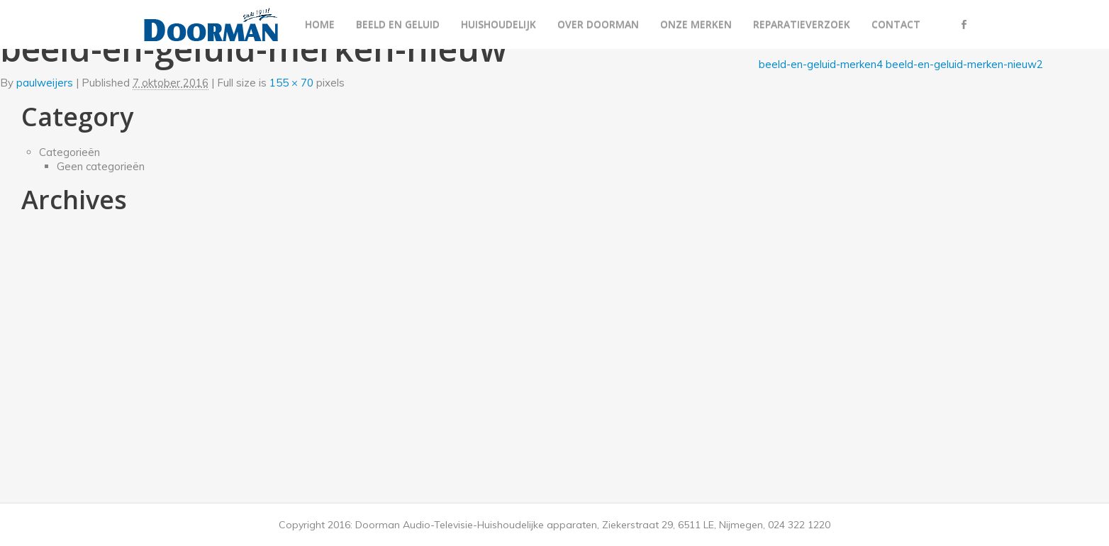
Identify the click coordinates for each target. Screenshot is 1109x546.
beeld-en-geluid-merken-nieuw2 (964, 64)
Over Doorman (598, 24)
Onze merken (696, 24)
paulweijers (44, 82)
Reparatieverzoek (801, 24)
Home (320, 24)
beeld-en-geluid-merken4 (821, 64)
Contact (895, 24)
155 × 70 (291, 82)
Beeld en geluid (398, 24)
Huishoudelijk (498, 24)
